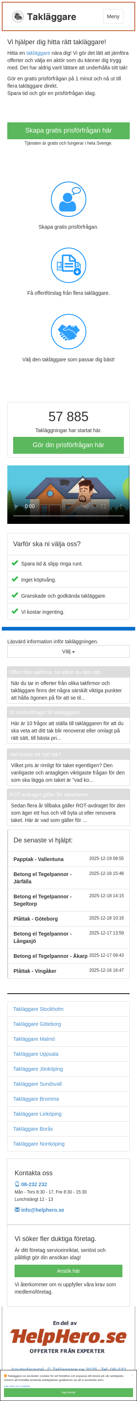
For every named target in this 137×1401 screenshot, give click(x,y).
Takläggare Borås (33, 1129)
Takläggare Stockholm (38, 1009)
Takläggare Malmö (34, 1039)
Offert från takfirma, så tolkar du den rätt (54, 672)
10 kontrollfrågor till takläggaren (44, 712)
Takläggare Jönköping (38, 1069)
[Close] (132, 1375)
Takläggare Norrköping (39, 1144)
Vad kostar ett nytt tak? (35, 754)
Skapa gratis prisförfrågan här (68, 130)
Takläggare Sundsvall (37, 1084)
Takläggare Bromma (36, 1099)
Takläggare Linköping (37, 1114)
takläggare (38, 53)
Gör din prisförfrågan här (68, 445)
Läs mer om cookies (17, 1386)
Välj (68, 651)
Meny (113, 16)
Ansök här (68, 1271)
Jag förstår (69, 1392)
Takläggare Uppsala (35, 1054)
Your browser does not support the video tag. (68, 494)
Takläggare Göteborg (37, 1024)
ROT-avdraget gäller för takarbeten (48, 794)
